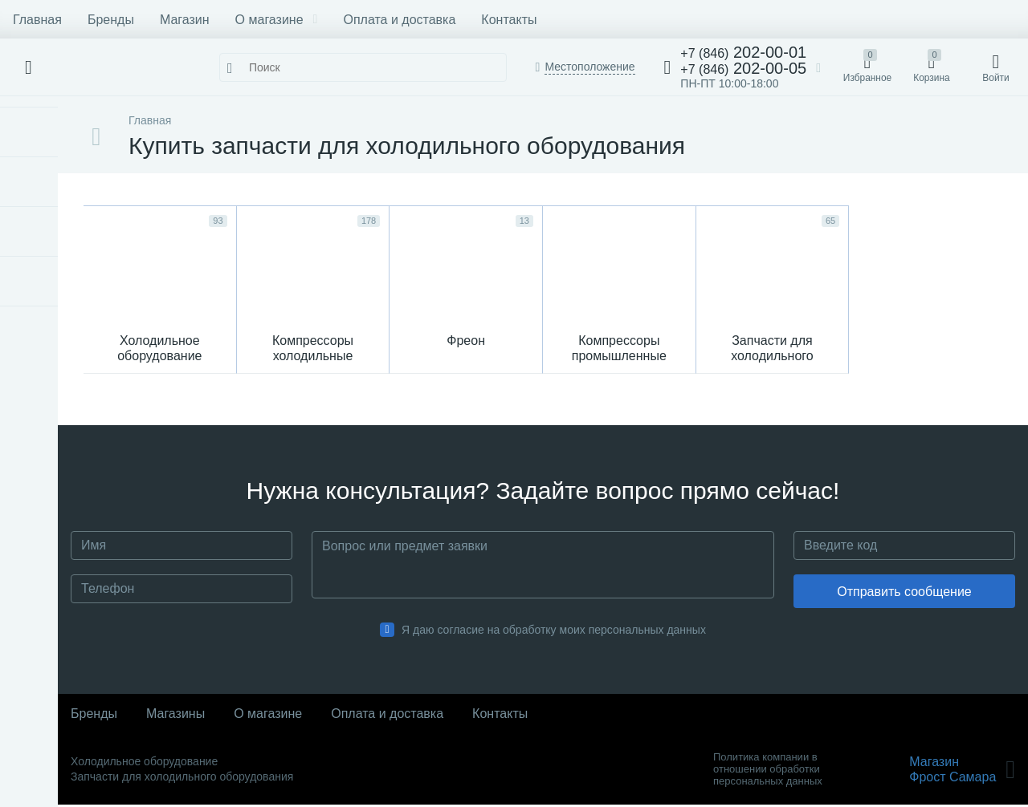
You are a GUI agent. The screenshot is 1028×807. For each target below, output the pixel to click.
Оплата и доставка (399, 19)
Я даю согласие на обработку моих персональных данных (554, 632)
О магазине (276, 19)
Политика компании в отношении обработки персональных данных (767, 771)
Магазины (175, 716)
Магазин (185, 19)
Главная (37, 19)
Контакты (508, 19)
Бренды (111, 19)
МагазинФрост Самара (962, 771)
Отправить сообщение (904, 594)
